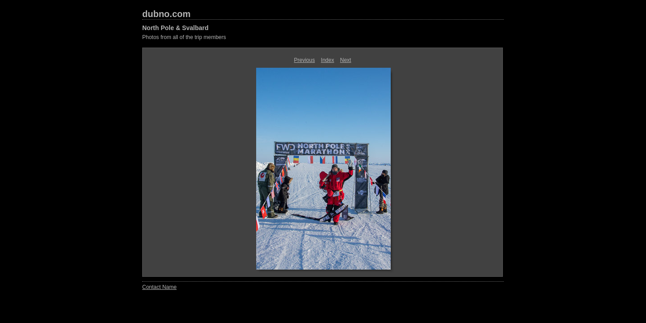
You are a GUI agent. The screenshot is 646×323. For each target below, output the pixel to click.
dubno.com (166, 14)
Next (345, 60)
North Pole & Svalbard (175, 27)
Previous (304, 60)
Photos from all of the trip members (184, 37)
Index (327, 60)
